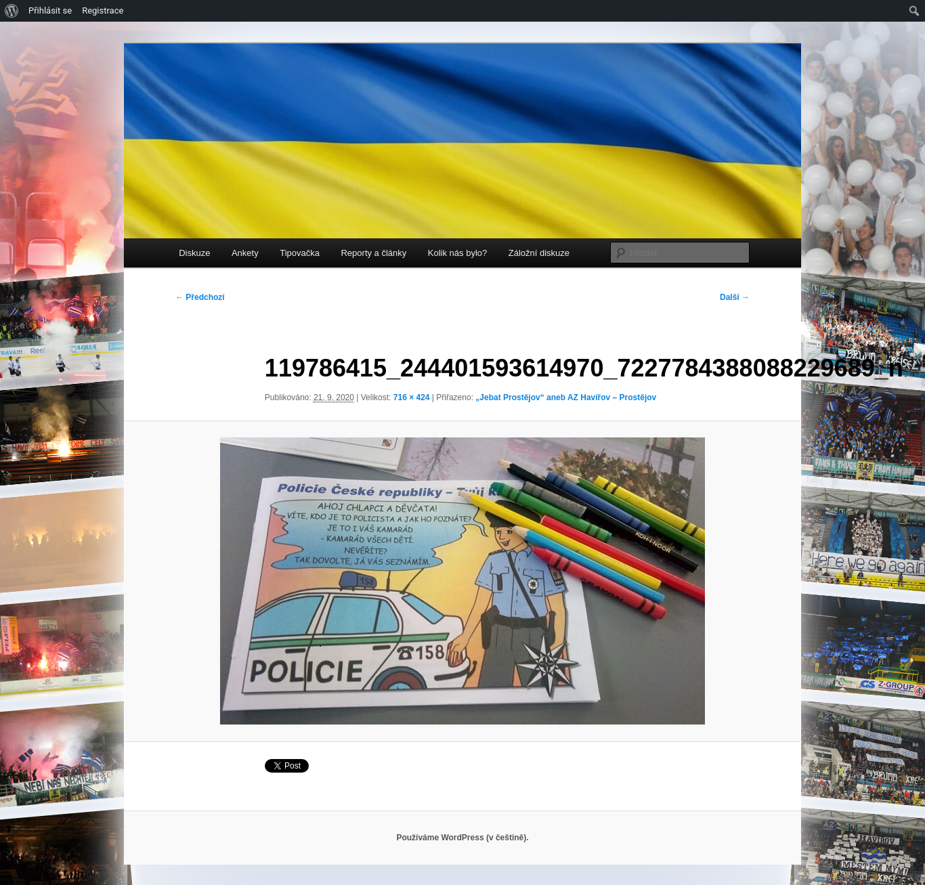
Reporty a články (373, 253)
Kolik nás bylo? (457, 253)
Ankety (245, 253)
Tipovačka (300, 253)
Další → (735, 297)
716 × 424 (411, 397)
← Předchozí (200, 297)
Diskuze (194, 253)
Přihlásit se (50, 10)
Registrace (102, 10)
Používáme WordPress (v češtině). (462, 837)
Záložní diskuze (539, 253)
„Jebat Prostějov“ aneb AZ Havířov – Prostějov (565, 397)
